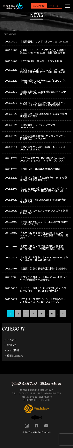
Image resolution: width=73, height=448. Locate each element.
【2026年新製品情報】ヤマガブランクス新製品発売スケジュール (43, 137)
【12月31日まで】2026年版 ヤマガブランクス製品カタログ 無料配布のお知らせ (43, 190)
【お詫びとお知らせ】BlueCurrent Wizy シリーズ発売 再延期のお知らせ (44, 259)
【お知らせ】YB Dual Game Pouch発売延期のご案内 (43, 201)
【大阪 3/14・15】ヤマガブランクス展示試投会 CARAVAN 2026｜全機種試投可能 (43, 71)
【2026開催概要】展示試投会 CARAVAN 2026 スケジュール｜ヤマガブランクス (42, 159)
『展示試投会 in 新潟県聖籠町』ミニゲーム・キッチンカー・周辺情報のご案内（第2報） (44, 235)
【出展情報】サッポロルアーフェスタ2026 (44, 41)
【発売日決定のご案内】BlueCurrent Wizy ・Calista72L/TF (44, 223)
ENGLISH (54, 6)
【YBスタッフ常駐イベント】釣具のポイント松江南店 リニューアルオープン (43, 300)
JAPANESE (39, 6)
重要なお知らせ (15, 355)
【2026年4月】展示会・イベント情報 (41, 61)
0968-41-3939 (27, 393)
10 (52, 313)
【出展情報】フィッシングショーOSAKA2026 (39, 126)
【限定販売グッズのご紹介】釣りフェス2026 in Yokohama (42, 148)
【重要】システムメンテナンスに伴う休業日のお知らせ (44, 212)
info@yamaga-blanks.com (36, 396)
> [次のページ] (62, 313)
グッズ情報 (13, 350)
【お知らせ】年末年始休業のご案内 (40, 169)
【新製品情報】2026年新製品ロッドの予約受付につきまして (43, 93)
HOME (5, 34)
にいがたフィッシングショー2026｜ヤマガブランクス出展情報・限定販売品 (43, 104)
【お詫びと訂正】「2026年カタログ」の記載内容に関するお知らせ (43, 179)
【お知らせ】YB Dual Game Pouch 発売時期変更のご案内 (43, 115)
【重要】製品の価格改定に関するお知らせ (44, 268)
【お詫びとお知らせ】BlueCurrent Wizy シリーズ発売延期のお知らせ (44, 278)
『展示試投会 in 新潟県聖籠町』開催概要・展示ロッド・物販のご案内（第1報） (43, 247)
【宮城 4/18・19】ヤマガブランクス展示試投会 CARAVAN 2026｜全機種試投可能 (43, 51)
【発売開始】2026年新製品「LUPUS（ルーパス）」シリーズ (43, 82)
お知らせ (11, 344)
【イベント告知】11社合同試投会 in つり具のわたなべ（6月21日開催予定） (43, 289)
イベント (11, 339)
